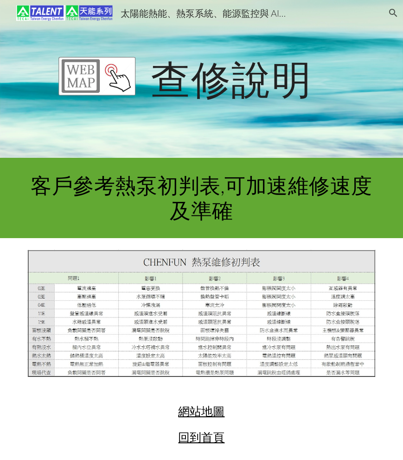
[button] (392, 13)
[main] (231, 78)
